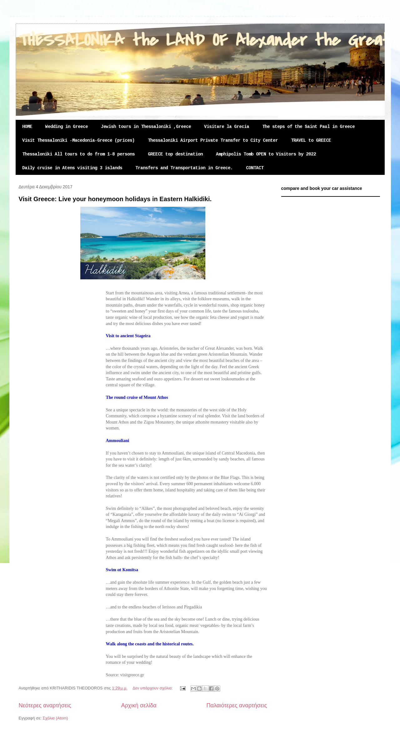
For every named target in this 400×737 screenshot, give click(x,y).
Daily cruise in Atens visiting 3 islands (72, 167)
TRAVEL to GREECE (311, 140)
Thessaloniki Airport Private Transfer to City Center (213, 140)
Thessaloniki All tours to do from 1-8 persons (78, 154)
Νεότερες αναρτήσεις (45, 705)
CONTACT (254, 167)
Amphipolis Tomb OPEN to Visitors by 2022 (266, 154)
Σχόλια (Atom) (55, 718)
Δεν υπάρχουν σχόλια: (153, 688)
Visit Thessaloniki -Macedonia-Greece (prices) (78, 140)
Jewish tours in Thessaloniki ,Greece (146, 126)
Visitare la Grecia (226, 126)
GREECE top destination (175, 154)
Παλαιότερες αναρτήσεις (236, 705)
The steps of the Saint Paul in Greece (308, 126)
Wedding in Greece (66, 126)
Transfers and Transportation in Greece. (184, 167)
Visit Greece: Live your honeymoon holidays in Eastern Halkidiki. (115, 199)
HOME (27, 126)
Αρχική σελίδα (138, 705)
